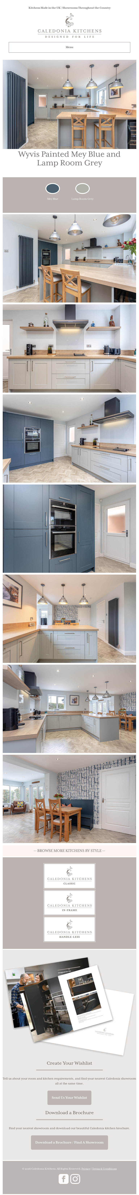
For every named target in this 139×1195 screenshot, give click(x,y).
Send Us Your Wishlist (69, 1098)
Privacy (85, 1168)
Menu (69, 47)
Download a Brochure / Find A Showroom (69, 1142)
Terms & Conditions (104, 1168)
